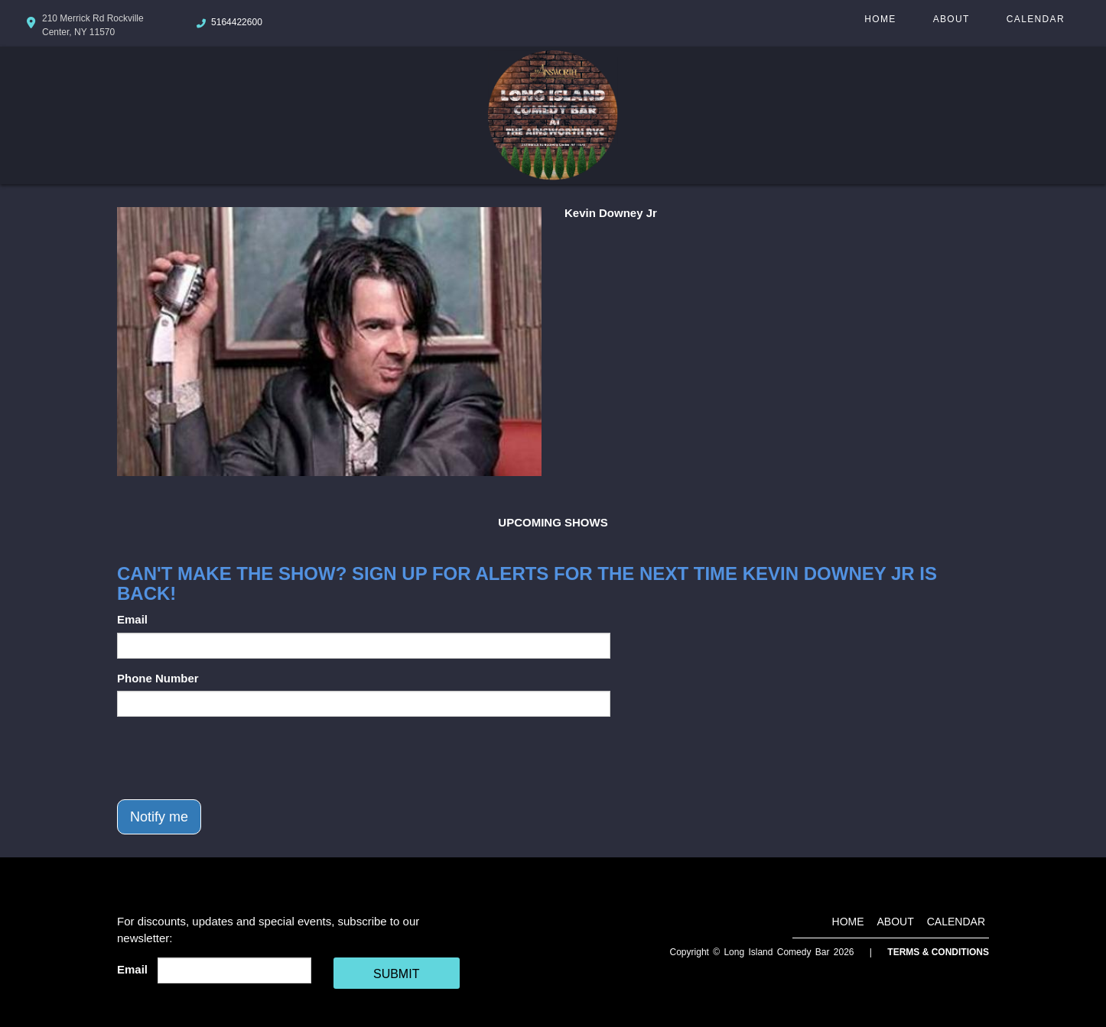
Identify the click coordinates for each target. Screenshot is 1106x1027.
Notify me (159, 817)
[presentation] (233, 758)
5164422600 (236, 22)
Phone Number (158, 678)
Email (132, 619)
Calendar (1036, 19)
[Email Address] (234, 970)
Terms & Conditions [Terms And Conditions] (938, 952)
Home (880, 19)
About (951, 19)
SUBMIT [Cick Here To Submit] (396, 973)
